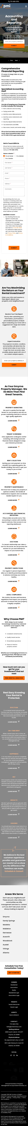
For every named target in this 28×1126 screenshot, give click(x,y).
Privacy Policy (12, 233)
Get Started (14, 973)
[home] (6, 6)
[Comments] (14, 191)
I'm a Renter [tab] (20, 156)
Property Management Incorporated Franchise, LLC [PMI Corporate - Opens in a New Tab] (14, 1084)
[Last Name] (14, 168)
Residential (14, 985)
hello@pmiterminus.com (14, 1027)
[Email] (14, 173)
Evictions (16, 60)
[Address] (14, 184)
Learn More (12, 421)
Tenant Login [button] (14, 1007)
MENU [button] (26, 6)
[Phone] (14, 178)
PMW (4, 1097)
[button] (11, 1055)
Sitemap (9, 1097)
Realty (14, 990)
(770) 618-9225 (17, 228)
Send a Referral (14, 1015)
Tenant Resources (14, 1004)
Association (14, 987)
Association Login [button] (14, 995)
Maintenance (11, 60)
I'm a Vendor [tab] (9, 158)
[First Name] (14, 163)
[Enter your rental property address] (14, 42)
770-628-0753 (14, 1)
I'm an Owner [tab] (9, 156)
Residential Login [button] (14, 993)
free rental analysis (14, 678)
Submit (14, 46)
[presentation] (14, 241)
